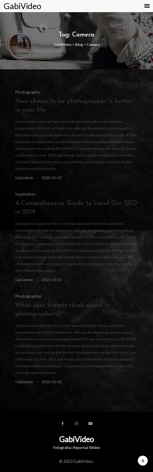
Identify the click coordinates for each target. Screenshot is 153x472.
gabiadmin (24, 177)
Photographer (28, 296)
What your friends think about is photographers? (62, 309)
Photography (27, 92)
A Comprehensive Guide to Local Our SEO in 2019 (76, 207)
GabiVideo (22, 6)
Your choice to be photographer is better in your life (74, 105)
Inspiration (25, 194)
